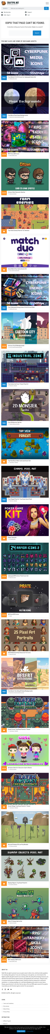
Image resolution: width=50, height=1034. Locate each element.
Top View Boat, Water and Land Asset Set (19, 460)
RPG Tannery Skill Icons (14, 959)
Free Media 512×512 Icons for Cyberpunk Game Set (22, 77)
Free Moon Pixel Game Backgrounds (18, 115)
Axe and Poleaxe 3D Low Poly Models (18, 844)
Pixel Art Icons (12, 577)
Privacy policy (29, 1031)
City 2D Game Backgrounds (15, 347)
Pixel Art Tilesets (13, 385)
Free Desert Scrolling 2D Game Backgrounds (20, 691)
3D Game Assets (13, 846)
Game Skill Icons (13, 155)
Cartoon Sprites (12, 193)
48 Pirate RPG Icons (13, 614)
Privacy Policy (6, 1011)
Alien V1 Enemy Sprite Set (15, 921)
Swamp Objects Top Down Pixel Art (17, 882)
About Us (5, 1023)
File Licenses (6, 1006)
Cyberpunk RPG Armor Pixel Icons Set (18, 576)
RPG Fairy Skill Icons (13, 153)
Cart (27, 15)
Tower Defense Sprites (14, 424)
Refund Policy (6, 1009)
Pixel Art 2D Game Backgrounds (16, 117)
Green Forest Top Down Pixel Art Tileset (19, 729)
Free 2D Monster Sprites (14, 422)
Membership (6, 12)
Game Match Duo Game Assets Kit (17, 269)
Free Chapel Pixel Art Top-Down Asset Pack (20, 499)
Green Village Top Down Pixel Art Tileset (19, 806)
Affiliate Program (7, 1021)
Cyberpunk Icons (13, 78)
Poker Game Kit (12, 537)
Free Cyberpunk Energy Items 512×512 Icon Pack (21, 307)
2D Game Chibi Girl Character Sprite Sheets (20, 767)
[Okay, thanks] (48, 1029)
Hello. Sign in (5, 15)
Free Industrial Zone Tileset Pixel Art (18, 384)
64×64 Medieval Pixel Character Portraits (19, 652)
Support (28, 12)
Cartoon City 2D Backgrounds (16, 345)
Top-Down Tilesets (13, 462)
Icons (10, 616)
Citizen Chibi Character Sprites (16, 192)
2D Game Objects (13, 884)
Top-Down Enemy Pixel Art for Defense (18, 230)
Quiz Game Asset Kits (14, 270)
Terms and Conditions (8, 1003)
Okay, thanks (21, 1031)
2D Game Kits (12, 539)
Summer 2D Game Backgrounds (16, 692)
